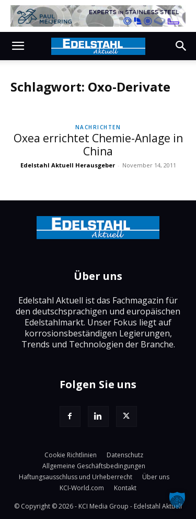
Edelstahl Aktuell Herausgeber (67, 165)
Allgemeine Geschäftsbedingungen (93, 465)
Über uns (155, 476)
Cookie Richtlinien (70, 454)
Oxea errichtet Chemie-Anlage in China (98, 145)
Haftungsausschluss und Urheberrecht (75, 476)
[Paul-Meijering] (98, 16)
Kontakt (125, 487)
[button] (17, 46)
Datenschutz (125, 454)
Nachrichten (98, 127)
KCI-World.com (82, 487)
